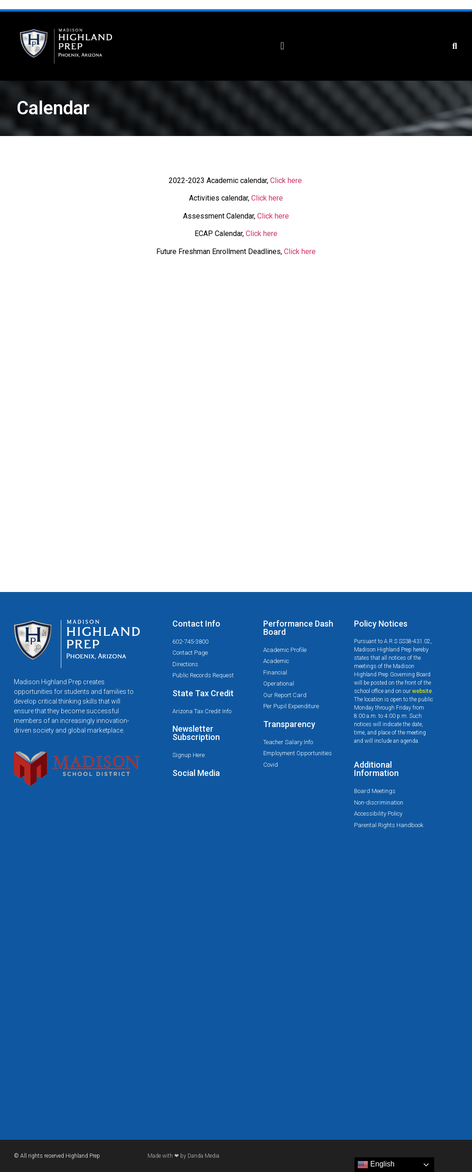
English (376, 1164)
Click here (286, 180)
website (422, 691)
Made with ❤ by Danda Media (183, 1156)
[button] (282, 46)
